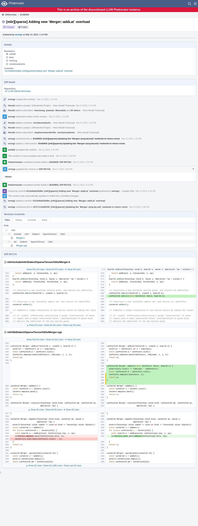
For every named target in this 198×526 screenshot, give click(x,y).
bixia (11, 57)
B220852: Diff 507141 (60, 185)
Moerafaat (60, 110)
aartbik (12, 54)
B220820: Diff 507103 (60, 162)
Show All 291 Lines (52, 325)
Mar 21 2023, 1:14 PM (47, 99)
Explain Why (128, 191)
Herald (11, 105)
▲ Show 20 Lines (35, 325)
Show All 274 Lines (54, 269)
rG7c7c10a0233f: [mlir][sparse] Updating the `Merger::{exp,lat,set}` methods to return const (80, 207)
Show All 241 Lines (54, 339)
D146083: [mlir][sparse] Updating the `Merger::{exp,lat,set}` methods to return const (76, 138)
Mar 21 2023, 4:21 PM (83, 185)
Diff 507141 (45, 169)
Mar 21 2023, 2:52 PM (83, 162)
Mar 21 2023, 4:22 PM (145, 191)
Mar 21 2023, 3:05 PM (62, 169)
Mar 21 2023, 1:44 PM (49, 150)
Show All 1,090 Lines (52, 465)
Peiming (13, 60)
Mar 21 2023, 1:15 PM (131, 139)
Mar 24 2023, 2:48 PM (139, 207)
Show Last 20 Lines (72, 325)
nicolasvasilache (17, 64)
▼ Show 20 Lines (73, 269)
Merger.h (20, 238)
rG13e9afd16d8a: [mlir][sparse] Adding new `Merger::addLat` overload (38, 71)
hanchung (39, 110)
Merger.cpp (21, 245)
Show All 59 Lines (54, 410)
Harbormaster (15, 162)
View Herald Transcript (64, 105)
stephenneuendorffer (45, 132)
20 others (75, 110)
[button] (195, 3)
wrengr (18, 34)
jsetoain (50, 110)
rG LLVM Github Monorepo (18, 91)
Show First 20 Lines (35, 269)
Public (24, 27)
